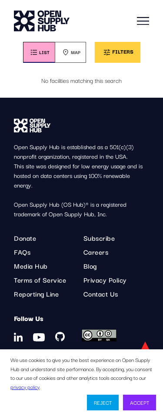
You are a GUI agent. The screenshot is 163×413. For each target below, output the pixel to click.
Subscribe (99, 237)
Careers (96, 251)
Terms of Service (40, 279)
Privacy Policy (105, 279)
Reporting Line (36, 293)
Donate (25, 237)
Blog (90, 265)
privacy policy (25, 386)
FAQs (22, 251)
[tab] (39, 52)
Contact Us (100, 293)
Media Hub (31, 265)
